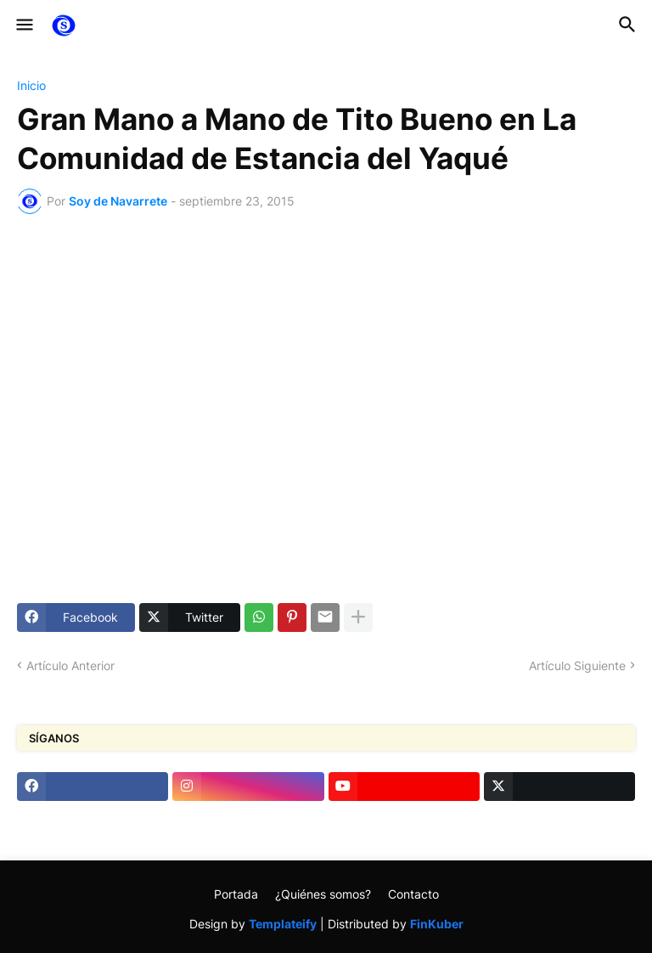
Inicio (31, 86)
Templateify (283, 923)
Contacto (413, 894)
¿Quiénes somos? (323, 894)
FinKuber (437, 923)
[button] (23, 25)
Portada (236, 894)
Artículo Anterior (70, 665)
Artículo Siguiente (577, 665)
